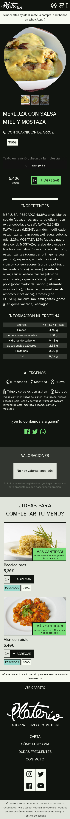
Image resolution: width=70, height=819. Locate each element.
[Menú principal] (67, 5)
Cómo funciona (35, 744)
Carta (35, 736)
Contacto (35, 759)
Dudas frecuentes (35, 752)
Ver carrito (35, 688)
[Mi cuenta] (53, 6)
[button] (22, 579)
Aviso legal (24, 807)
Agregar (49, 180)
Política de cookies (44, 807)
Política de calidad (35, 815)
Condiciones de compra (49, 811)
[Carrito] (61, 6)
